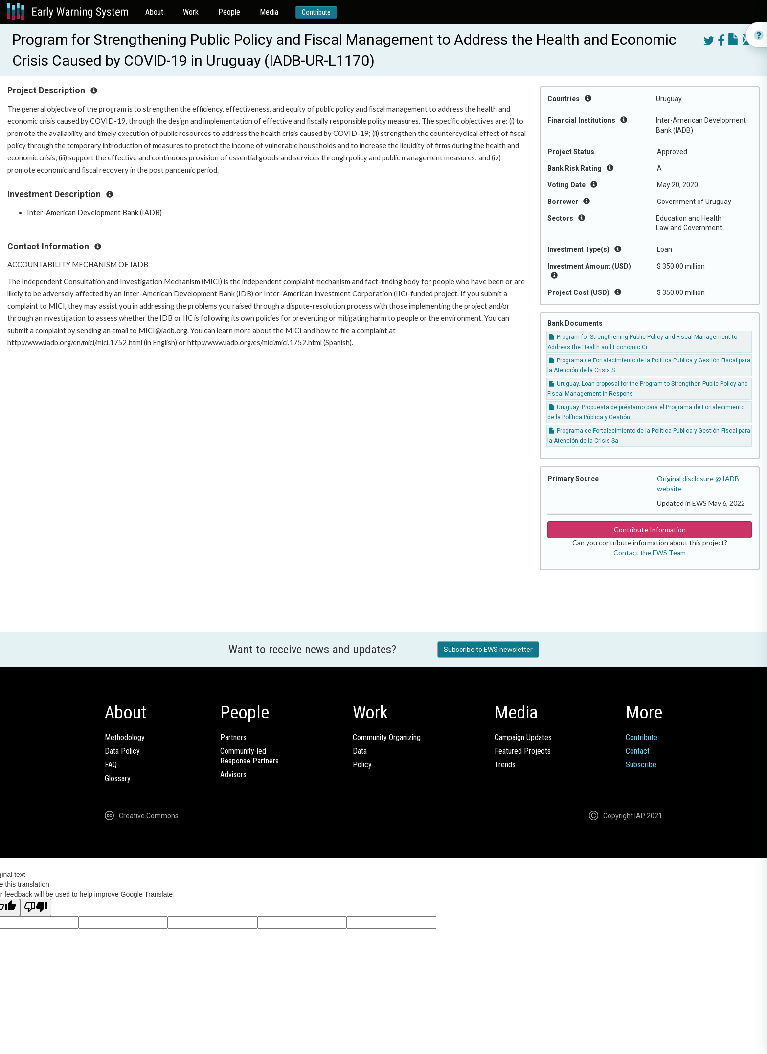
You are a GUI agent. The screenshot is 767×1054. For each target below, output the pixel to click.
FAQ (111, 764)
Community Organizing (387, 737)
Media (269, 12)
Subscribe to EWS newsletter (488, 649)
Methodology (125, 737)
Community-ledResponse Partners (249, 755)
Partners (233, 737)
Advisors (233, 774)
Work (191, 12)
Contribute (316, 12)
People (229, 12)
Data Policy (122, 751)
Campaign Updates (523, 737)
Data (360, 751)
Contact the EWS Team (649, 552)
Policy (362, 764)
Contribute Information (650, 529)
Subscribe (641, 764)
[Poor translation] (35, 907)
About (154, 12)
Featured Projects (523, 751)
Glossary (118, 778)
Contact (638, 751)
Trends (505, 764)
